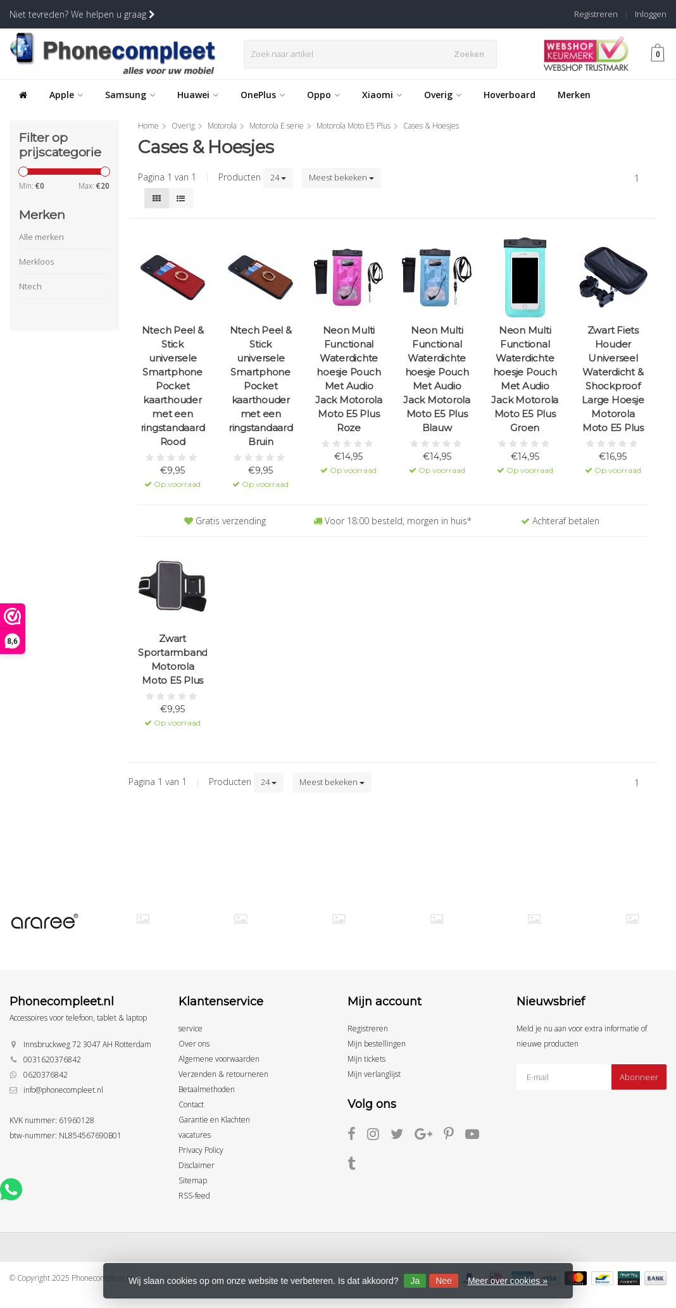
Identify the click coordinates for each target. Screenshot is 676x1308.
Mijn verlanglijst (374, 1074)
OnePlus (263, 95)
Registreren (596, 14)
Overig (442, 95)
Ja (415, 1281)
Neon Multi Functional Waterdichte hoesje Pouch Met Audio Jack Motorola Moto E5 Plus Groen (524, 379)
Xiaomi (382, 95)
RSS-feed (194, 1195)
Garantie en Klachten (214, 1119)
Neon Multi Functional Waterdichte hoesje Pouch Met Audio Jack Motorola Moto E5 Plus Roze (348, 379)
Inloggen (651, 14)
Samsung (130, 95)
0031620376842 (52, 1059)
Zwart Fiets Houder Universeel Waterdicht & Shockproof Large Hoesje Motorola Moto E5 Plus (613, 379)
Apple (66, 95)
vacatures (194, 1134)
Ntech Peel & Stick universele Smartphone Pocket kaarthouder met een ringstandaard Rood (173, 386)
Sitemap (192, 1180)
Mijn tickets (366, 1058)
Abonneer (639, 1077)
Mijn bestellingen (376, 1043)
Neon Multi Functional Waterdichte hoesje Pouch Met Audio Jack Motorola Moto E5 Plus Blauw (436, 379)
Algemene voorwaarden (219, 1058)
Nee (443, 1281)
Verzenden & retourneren (223, 1074)
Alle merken (41, 236)
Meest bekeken (341, 177)
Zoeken (473, 54)
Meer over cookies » (508, 1281)
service (190, 1028)
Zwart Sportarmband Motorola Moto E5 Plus (172, 659)
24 (278, 177)
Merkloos (36, 261)
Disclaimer (196, 1165)
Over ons (194, 1043)
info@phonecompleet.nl (63, 1090)
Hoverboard (509, 95)
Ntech (30, 286)
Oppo (323, 95)
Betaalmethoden (206, 1089)
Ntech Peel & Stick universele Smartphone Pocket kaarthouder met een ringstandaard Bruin (260, 386)
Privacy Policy (200, 1150)
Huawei (197, 95)
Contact (191, 1104)
